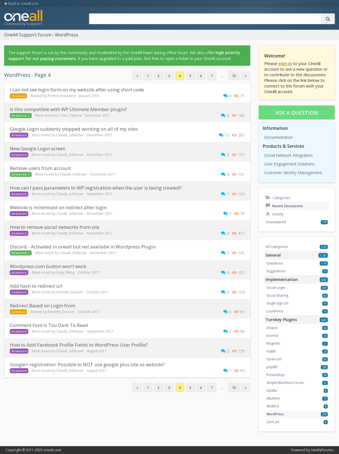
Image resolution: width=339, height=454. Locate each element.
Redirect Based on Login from (42, 305)
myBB (271, 351)
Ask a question (296, 112)
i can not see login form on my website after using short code (77, 89)
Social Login (275, 287)
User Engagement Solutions (289, 164)
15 (234, 75)
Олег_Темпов (71, 115)
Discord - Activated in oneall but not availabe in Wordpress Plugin (82, 246)
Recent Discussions (284, 206)
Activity (275, 214)
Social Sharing (277, 295)
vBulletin (273, 398)
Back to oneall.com (21, 3)
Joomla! (272, 335)
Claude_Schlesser (70, 135)
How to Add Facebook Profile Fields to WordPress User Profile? (79, 345)
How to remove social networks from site (54, 227)
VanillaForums (322, 450)
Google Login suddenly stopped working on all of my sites (74, 129)
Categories (278, 197)
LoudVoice (274, 311)
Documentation (278, 137)
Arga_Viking (65, 272)
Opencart (274, 359)
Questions (274, 263)
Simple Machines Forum (285, 382)
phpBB (271, 367)
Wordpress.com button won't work (48, 266)
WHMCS (272, 406)
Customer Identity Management (293, 172)
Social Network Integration (288, 155)
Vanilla (271, 390)
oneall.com (52, 450)
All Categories (277, 246)
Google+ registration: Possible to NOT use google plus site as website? (87, 364)
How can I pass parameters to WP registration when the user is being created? (96, 188)
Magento (273, 343)
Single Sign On (277, 303)
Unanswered (276, 222)
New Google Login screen (37, 148)
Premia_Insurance (62, 95)
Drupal (271, 327)
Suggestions (275, 271)
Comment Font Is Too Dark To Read (49, 325)
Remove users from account (40, 168)
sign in (285, 63)
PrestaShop (275, 374)
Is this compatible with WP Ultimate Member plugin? (68, 109)
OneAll (23, 18)
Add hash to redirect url (36, 286)
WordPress (275, 414)
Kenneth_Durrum (69, 292)
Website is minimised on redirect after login (58, 207)
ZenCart (272, 422)
